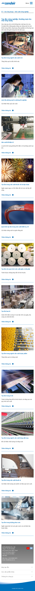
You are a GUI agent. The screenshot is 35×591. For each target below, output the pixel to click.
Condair (8, 3)
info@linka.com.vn (10, 560)
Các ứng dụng (8, 11)
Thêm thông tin (7, 68)
